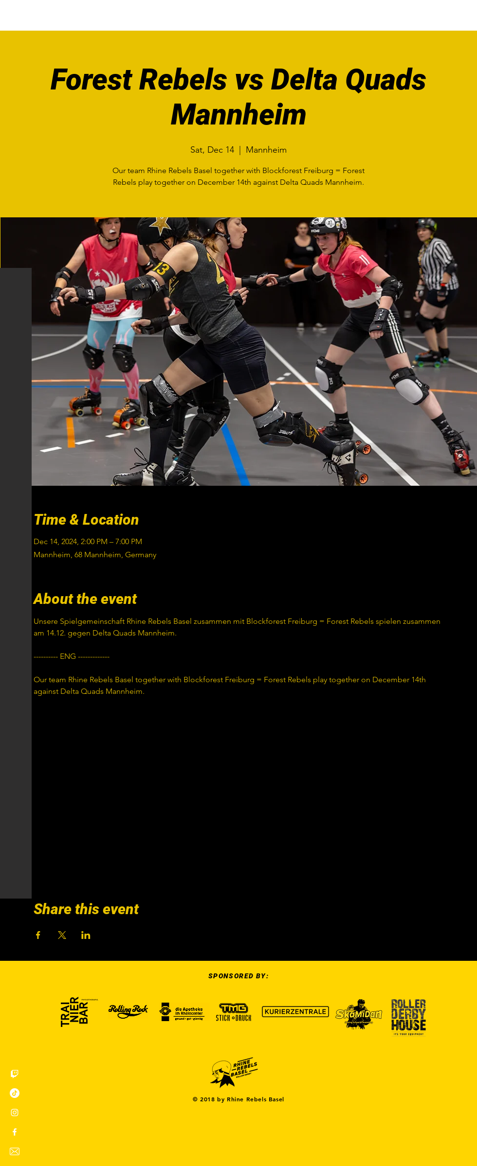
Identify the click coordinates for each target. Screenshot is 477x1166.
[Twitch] (14, 1073)
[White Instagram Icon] (14, 1112)
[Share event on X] (62, 935)
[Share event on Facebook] (38, 935)
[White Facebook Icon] (14, 1132)
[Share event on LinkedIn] (86, 935)
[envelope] (14, 1151)
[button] (17, 14)
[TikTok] (14, 1093)
